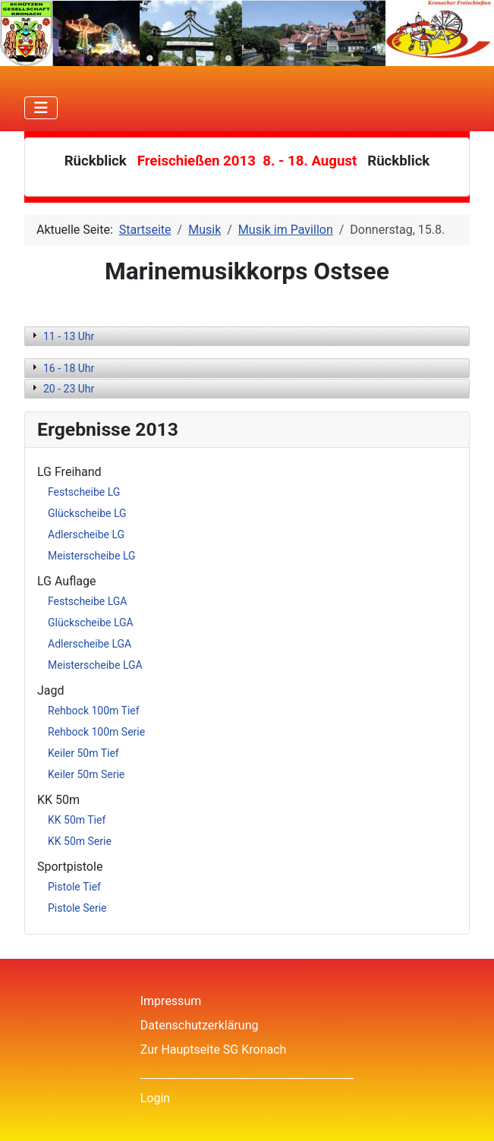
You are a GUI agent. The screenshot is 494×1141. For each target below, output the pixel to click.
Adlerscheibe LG (86, 534)
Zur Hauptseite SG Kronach (213, 1049)
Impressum (171, 1001)
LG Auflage (66, 581)
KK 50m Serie (80, 841)
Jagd (51, 690)
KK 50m (58, 800)
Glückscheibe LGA (91, 622)
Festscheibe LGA (87, 601)
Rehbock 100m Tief (94, 710)
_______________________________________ (247, 1074)
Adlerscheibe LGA (89, 644)
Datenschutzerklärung (199, 1025)
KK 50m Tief (76, 820)
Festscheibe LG (84, 492)
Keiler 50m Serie (86, 774)
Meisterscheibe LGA (95, 665)
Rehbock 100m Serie (96, 732)
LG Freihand (69, 472)
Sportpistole (69, 866)
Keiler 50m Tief (83, 753)
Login (155, 1098)
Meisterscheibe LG (92, 556)
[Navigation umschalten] (41, 107)
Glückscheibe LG (87, 513)
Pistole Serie (77, 908)
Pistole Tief (74, 887)
